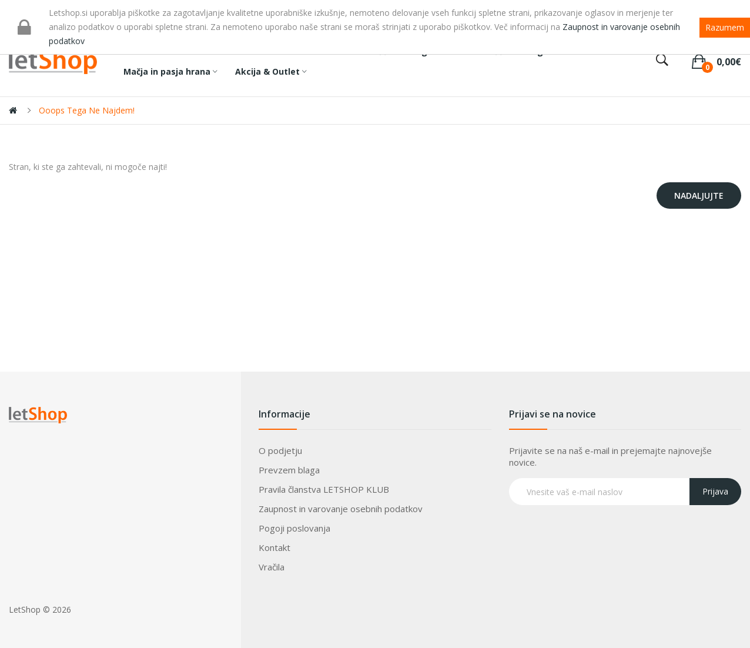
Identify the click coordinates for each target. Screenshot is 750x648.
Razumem (724, 27)
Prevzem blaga (289, 470)
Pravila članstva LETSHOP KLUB (324, 489)
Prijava (715, 491)
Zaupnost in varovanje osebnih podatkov (341, 509)
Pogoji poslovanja (294, 528)
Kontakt (274, 547)
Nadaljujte (699, 195)
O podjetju (280, 450)
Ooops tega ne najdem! (87, 110)
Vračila (271, 567)
